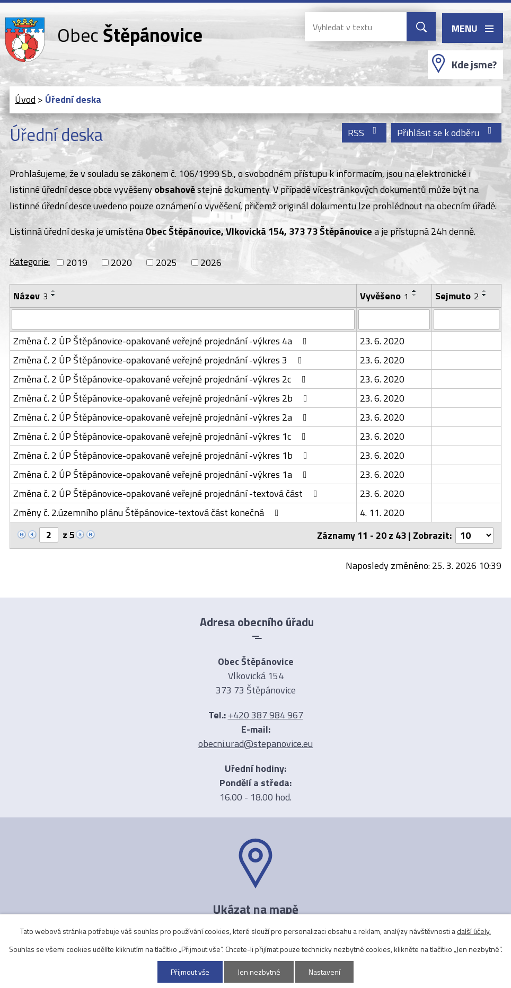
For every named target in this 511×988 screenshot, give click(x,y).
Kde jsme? (474, 65)
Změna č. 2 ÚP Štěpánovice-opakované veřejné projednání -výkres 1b (162, 455)
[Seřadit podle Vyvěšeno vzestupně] (414, 291)
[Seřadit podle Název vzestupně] (53, 291)
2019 (76, 262)
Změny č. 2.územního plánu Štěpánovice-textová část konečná (148, 512)
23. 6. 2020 (382, 341)
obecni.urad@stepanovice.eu (255, 743)
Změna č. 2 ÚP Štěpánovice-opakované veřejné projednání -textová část (167, 493)
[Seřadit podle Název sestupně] (53, 295)
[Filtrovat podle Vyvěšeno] (394, 319)
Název (30, 296)
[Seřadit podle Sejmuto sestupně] (484, 295)
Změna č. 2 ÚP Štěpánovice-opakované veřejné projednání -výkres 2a (162, 417)
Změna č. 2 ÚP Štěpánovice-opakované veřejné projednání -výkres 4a (162, 341)
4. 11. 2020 (382, 512)
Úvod (25, 99)
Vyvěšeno (384, 296)
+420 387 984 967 (265, 715)
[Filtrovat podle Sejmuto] (466, 319)
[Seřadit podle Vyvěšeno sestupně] (414, 295)
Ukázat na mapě (255, 909)
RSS (364, 133)
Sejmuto (457, 296)
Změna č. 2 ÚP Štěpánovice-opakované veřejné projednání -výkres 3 (159, 360)
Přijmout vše (190, 971)
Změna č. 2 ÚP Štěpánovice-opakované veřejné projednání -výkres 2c (161, 379)
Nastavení (325, 971)
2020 (121, 262)
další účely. (474, 931)
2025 (166, 262)
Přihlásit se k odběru (446, 133)
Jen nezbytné (259, 971)
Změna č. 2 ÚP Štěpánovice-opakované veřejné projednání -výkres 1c (161, 436)
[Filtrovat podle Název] (183, 319)
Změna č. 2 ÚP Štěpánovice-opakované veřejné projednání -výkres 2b (162, 398)
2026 (211, 262)
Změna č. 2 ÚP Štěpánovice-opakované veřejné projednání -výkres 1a (162, 474)
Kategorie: (30, 261)
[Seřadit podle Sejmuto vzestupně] (484, 291)
